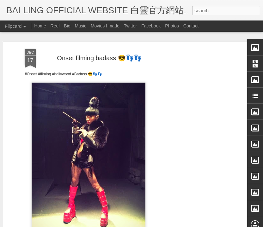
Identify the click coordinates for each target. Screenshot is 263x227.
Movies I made (105, 25)
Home (40, 25)
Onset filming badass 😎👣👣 (99, 36)
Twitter (130, 25)
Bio (67, 25)
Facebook (151, 25)
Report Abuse (189, 223)
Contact (191, 25)
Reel (55, 25)
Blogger (170, 223)
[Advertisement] (208, 127)
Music (80, 25)
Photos (172, 25)
